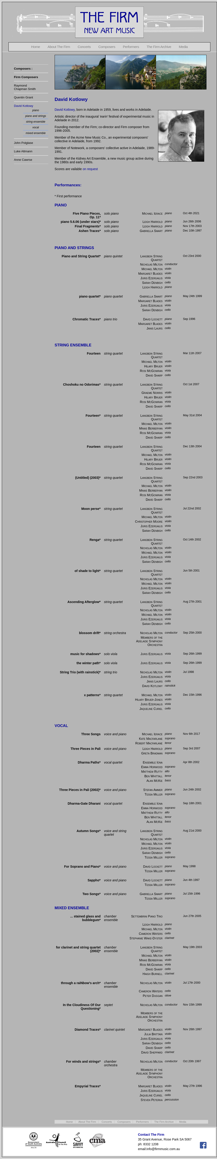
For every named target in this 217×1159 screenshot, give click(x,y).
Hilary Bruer (153, 366)
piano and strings (35, 116)
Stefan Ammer (153, 790)
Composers (106, 47)
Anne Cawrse (23, 159)
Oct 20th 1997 (192, 1061)
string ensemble (35, 121)
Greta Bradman (151, 753)
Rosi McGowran (151, 371)
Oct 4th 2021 (191, 213)
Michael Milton (151, 269)
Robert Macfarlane (148, 743)
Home (35, 47)
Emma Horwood (152, 767)
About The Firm (59, 47)
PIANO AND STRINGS (74, 248)
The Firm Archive (159, 47)
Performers (131, 47)
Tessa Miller (154, 794)
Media (183, 47)
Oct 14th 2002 (192, 539)
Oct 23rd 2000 (192, 256)
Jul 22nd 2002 (192, 508)
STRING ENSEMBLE (73, 345)
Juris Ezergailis (151, 278)
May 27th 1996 (192, 1086)
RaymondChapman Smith (25, 87)
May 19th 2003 (192, 947)
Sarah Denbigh (152, 282)
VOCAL (61, 726)
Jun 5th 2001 (191, 570)
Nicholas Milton (151, 264)
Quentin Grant (23, 97)
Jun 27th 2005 (192, 916)
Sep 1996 (189, 319)
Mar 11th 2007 (192, 353)
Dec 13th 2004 (192, 446)
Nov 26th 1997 (192, 1029)
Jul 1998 (188, 672)
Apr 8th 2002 (191, 762)
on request (90, 169)
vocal (35, 127)
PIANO (61, 205)
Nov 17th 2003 (192, 226)
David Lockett (152, 319)
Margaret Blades (150, 273)
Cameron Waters (151, 933)
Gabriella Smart (151, 231)
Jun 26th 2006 (192, 221)
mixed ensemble (35, 133)
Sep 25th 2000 (192, 632)
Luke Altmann (23, 151)
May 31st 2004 (192, 415)
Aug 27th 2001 (192, 601)
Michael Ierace (152, 213)
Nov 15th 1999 (192, 1004)
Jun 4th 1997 (191, 880)
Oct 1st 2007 (191, 384)
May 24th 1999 (192, 296)
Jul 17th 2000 (191, 982)
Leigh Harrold (153, 222)
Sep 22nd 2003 (192, 477)
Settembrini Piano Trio (147, 916)
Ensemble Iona (153, 762)
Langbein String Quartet (151, 258)
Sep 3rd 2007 (191, 748)
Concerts (84, 47)
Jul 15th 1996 (191, 893)
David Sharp (154, 375)
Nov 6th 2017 (191, 733)
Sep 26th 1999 (192, 653)
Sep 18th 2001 (192, 803)
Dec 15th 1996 (192, 694)
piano (35, 110)
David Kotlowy (23, 106)
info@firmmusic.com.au (163, 1149)
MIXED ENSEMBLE (72, 908)
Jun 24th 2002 (192, 789)
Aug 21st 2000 (192, 830)
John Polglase (23, 143)
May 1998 (189, 866)
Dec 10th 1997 (192, 230)
